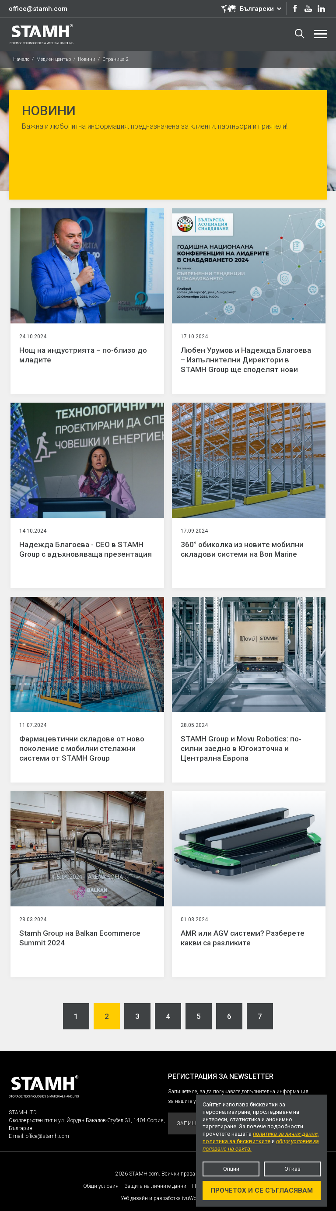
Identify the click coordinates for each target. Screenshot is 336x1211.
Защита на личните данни (155, 1186)
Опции (231, 1168)
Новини (86, 59)
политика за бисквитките (236, 1141)
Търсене (299, 34)
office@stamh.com (38, 9)
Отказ (292, 1168)
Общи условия (101, 1186)
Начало (21, 59)
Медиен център (53, 59)
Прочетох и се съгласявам (261, 1190)
